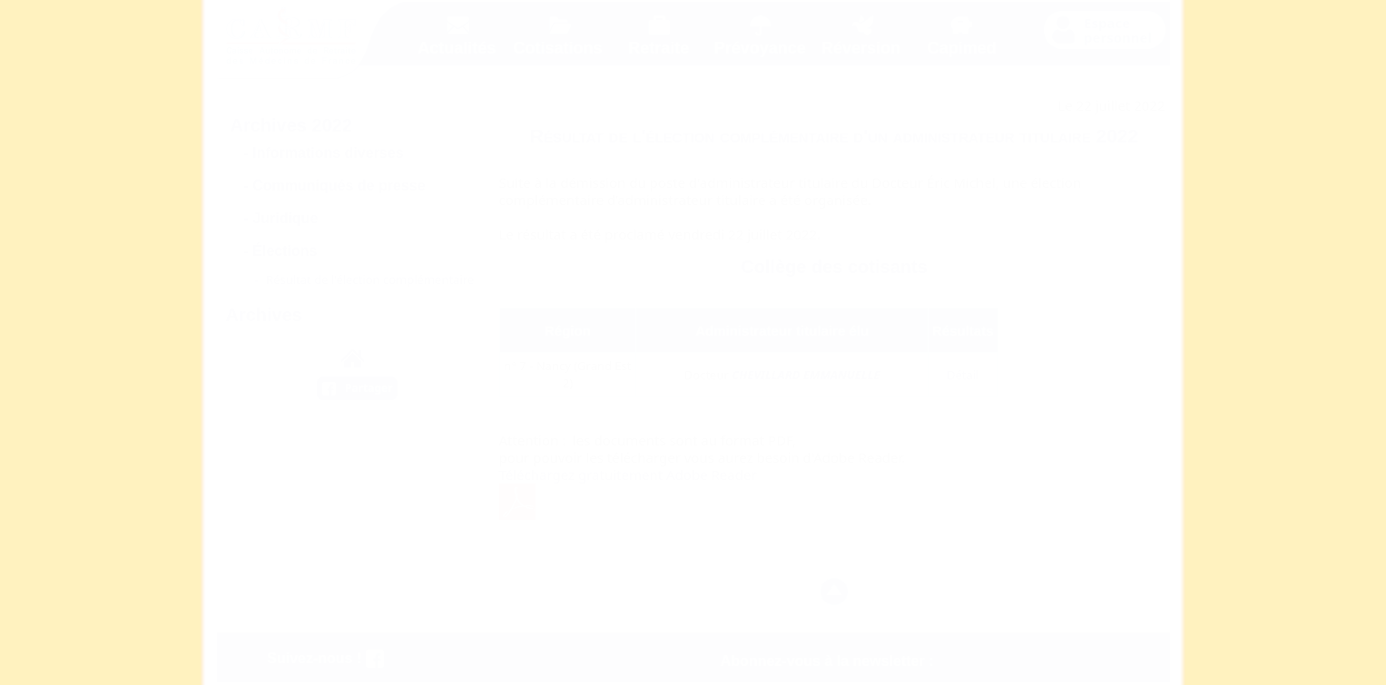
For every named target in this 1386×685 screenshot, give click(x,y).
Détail (963, 375)
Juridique (285, 218)
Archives (264, 315)
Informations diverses (327, 153)
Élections (284, 251)
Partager (369, 388)
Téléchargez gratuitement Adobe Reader (628, 474)
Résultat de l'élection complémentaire (370, 279)
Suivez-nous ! (325, 658)
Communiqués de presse (338, 185)
